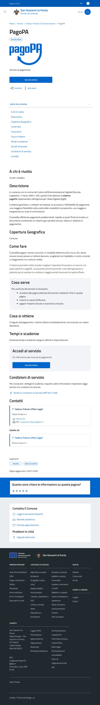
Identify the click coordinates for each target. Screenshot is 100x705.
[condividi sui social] (15, 88)
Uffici (11, 576)
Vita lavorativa (58, 616)
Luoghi (75, 597)
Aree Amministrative (18, 572)
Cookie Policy (57, 642)
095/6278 (18, 418)
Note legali (56, 646)
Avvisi (75, 580)
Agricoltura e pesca (38, 572)
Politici (12, 584)
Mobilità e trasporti (59, 592)
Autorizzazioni (36, 592)
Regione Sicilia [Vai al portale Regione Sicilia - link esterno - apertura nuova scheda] (14, 3)
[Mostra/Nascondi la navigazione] (5, 11)
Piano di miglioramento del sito (59, 663)
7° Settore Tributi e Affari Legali (27, 437)
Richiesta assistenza (39, 650)
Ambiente (35, 576)
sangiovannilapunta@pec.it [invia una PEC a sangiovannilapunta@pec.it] (31, 421)
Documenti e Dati (16, 600)
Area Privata (14, 681)
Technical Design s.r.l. (26, 697)
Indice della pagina (50, 104)
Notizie (75, 572)
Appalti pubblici (37, 588)
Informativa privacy (60, 638)
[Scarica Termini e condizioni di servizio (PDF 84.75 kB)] (33, 393)
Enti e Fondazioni (16, 596)
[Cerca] (87, 12)
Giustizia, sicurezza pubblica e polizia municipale (59, 576)
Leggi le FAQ (36, 630)
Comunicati (77, 576)
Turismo (55, 612)
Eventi (75, 601)
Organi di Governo (16, 580)
